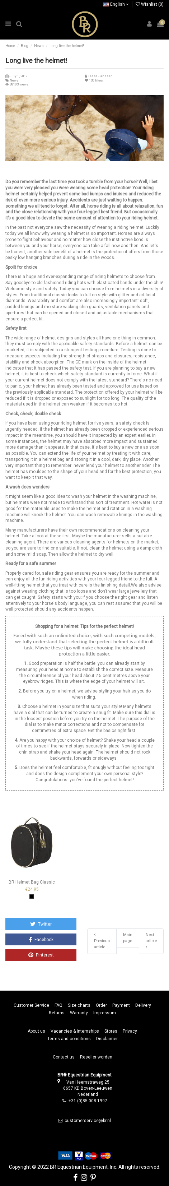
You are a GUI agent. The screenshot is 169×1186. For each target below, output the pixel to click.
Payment (121, 1005)
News (14, 80)
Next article (151, 940)
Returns (57, 1012)
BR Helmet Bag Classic (32, 882)
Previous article (102, 941)
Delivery (143, 1005)
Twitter (41, 924)
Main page (127, 937)
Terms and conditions (69, 1038)
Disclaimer (107, 1038)
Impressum (104, 1012)
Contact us (64, 1057)
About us (36, 1031)
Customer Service (31, 1005)
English (116, 4)
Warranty (79, 1012)
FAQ (58, 1005)
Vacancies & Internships (75, 1031)
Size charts (79, 1005)
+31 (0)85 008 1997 (88, 1100)
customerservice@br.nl (88, 1120)
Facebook (41, 939)
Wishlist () (150, 4)
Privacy (130, 1031)
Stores (110, 1031)
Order (101, 1005)
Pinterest (41, 955)
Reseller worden (96, 1057)
